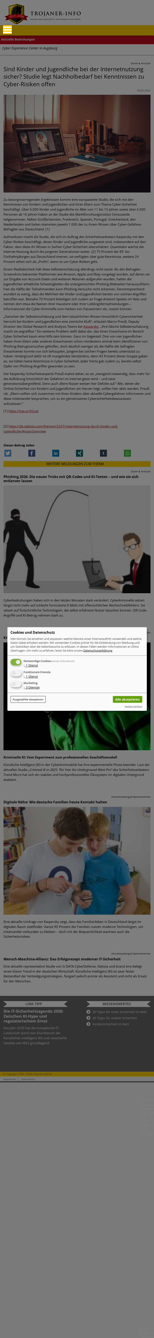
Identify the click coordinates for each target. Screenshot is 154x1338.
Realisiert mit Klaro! (133, 706)
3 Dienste (32, 688)
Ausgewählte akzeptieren (28, 699)
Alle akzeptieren (127, 699)
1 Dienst (31, 665)
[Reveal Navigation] (7, 29)
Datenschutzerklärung (97, 650)
